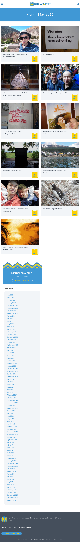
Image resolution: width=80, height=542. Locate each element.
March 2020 (11, 361)
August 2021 (11, 316)
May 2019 (10, 387)
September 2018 (12, 408)
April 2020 (10, 358)
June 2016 (10, 479)
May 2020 (10, 355)
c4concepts (34, 539)
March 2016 (11, 487)
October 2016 (11, 469)
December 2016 (12, 463)
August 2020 (11, 347)
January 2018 (11, 429)
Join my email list (22, 280)
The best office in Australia (12, 170)
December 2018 (12, 400)
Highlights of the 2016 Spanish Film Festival (54, 132)
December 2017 (12, 432)
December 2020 (12, 337)
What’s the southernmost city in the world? (54, 171)
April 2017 (10, 453)
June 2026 (10, 295)
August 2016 (11, 474)
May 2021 (10, 324)
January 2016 (11, 492)
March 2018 (11, 424)
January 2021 (11, 334)
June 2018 (10, 416)
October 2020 (11, 342)
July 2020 (10, 350)
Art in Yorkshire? (48, 54)
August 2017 (11, 442)
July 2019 (10, 382)
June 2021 (10, 321)
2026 (49, 539)
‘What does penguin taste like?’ (53, 209)
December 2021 (12, 305)
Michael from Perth (22, 273)
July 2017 (10, 445)
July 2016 (10, 476)
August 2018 (11, 411)
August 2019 (11, 379)
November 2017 (12, 434)
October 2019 (11, 374)
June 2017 (10, 447)
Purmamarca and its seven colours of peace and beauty (15, 55)
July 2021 (10, 318)
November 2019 (12, 371)
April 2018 (10, 421)
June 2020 (10, 353)
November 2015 (12, 498)
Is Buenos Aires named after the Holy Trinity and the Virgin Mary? (15, 94)
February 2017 (12, 458)
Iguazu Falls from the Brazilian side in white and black (15, 248)
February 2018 (12, 426)
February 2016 (12, 490)
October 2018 (11, 405)
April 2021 (10, 326)
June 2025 (10, 297)
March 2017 (11, 455)
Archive (22, 527)
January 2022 (11, 303)
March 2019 (11, 392)
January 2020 (11, 366)
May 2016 (10, 482)
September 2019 (12, 376)
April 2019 (10, 390)
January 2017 (11, 461)
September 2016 (12, 471)
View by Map (12, 527)
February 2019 (12, 395)
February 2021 (12, 332)
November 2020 (12, 340)
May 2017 (10, 450)
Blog (4, 527)
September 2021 (12, 313)
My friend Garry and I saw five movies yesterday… (15, 210)
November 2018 (12, 403)
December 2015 (12, 495)
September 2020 (12, 345)
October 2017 (11, 437)
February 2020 (12, 363)
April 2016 (10, 484)
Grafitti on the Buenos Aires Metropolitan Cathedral (12, 132)
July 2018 (10, 413)
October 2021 (11, 311)
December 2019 (12, 368)
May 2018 (10, 419)
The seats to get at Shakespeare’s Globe (56, 93)
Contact (29, 527)
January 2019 (11, 397)
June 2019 (10, 384)
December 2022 (12, 300)
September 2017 (12, 440)
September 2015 (12, 500)
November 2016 (12, 466)
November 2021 (12, 308)
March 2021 (11, 329)
